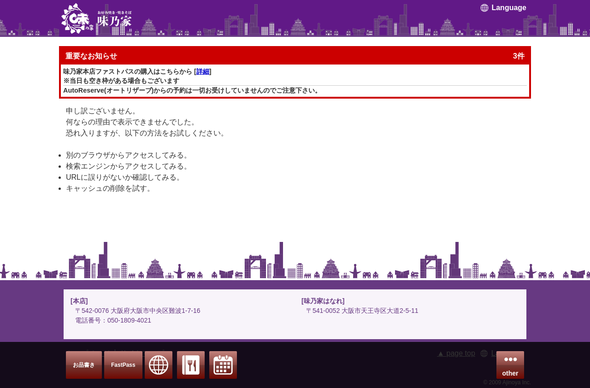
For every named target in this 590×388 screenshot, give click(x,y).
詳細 (202, 71)
